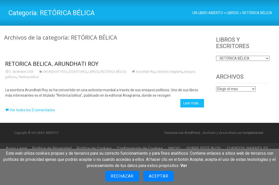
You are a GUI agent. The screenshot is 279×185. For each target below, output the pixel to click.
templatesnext (253, 133)
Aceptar (158, 176)
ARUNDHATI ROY (55, 73)
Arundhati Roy (145, 73)
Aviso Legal (16, 148)
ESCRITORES (78, 73)
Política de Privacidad (51, 148)
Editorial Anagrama (170, 73)
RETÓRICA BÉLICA (113, 73)
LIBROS (93, 73)
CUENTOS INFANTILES (247, 148)
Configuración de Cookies (140, 148)
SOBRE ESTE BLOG (203, 148)
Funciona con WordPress (182, 133)
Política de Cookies (94, 148)
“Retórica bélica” (28, 78)
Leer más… (192, 105)
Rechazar (122, 176)
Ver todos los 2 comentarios (32, 111)
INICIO (174, 148)
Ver (183, 165)
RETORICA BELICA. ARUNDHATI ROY (51, 65)
